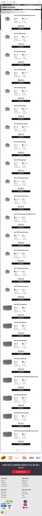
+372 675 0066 (3, 484)
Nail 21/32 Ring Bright (20, 51)
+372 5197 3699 (25, 484)
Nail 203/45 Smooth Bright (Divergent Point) (26, 377)
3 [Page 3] (22, 450)
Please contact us (21, 472)
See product (21, 28)
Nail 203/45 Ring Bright (20, 395)
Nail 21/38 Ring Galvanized (21, 250)
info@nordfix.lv (4, 497)
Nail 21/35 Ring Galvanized (21, 232)
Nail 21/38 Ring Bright (20, 88)
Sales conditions (25, 493)
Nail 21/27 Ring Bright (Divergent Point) (24, 15)
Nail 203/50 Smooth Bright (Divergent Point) (26, 431)
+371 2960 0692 (4, 495)
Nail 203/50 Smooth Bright (21, 413)
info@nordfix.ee (4, 486)
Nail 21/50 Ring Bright (20, 160)
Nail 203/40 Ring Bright (20, 359)
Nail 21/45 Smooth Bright (20, 124)
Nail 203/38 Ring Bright (20, 340)
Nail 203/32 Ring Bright (20, 304)
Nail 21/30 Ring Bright (20, 33)
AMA (40, 513)
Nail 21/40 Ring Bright (20, 106)
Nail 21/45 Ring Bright (20, 142)
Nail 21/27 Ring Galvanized (21, 178)
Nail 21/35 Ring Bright (20, 70)
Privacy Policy (24, 492)
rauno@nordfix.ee (25, 486)
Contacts (23, 497)
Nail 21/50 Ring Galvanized (21, 286)
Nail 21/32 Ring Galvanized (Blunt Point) (24, 214)
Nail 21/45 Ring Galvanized (21, 268)
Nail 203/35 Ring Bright (20, 322)
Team (23, 495)
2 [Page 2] (19, 450)
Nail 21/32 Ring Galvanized (21, 196)
